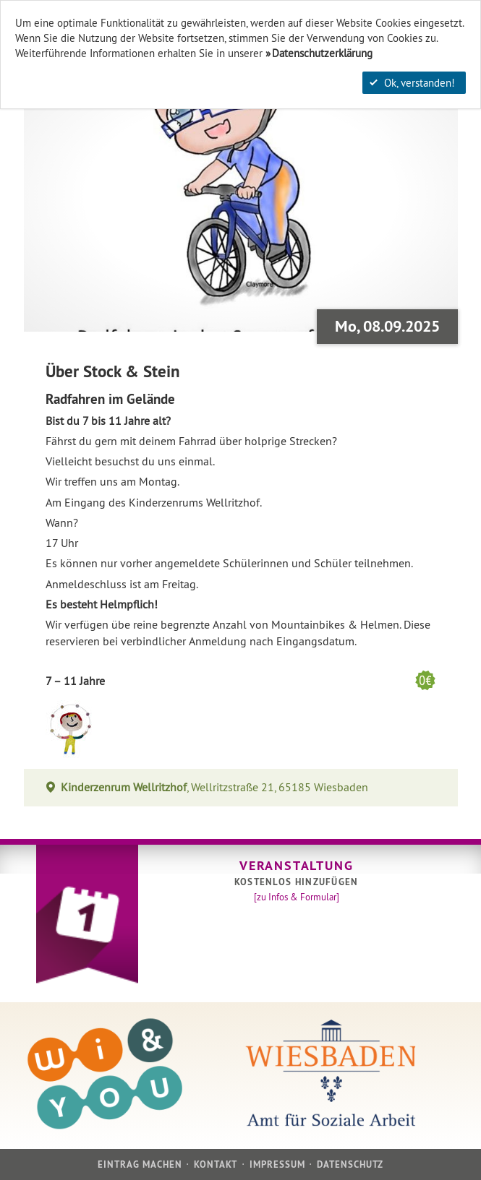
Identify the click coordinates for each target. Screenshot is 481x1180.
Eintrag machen (140, 1164)
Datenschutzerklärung (322, 53)
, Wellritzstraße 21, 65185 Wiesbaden (214, 787)
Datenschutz (350, 1164)
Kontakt (215, 1164)
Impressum (277, 1164)
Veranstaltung (296, 865)
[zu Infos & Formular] (296, 897)
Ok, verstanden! (412, 83)
